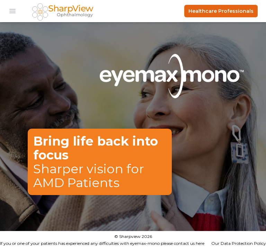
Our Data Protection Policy (238, 243)
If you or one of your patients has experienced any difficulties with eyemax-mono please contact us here (102, 243)
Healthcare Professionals (221, 11)
